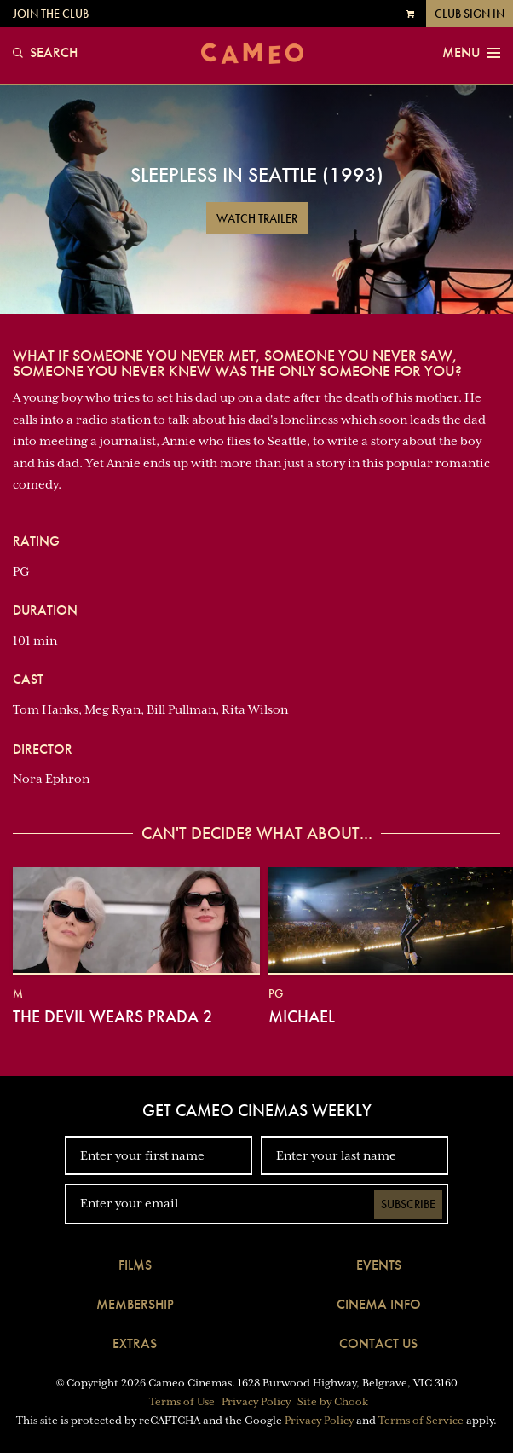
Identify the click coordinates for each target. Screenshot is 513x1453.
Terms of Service (421, 1421)
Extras (134, 1343)
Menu (471, 53)
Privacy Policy (256, 1402)
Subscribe (408, 1204)
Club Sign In (469, 13)
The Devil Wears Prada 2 (112, 1016)
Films (135, 1265)
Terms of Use (182, 1402)
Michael (301, 1016)
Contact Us (378, 1343)
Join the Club (51, 13)
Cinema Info (379, 1304)
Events (378, 1265)
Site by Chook (332, 1402)
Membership (135, 1304)
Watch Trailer (256, 218)
